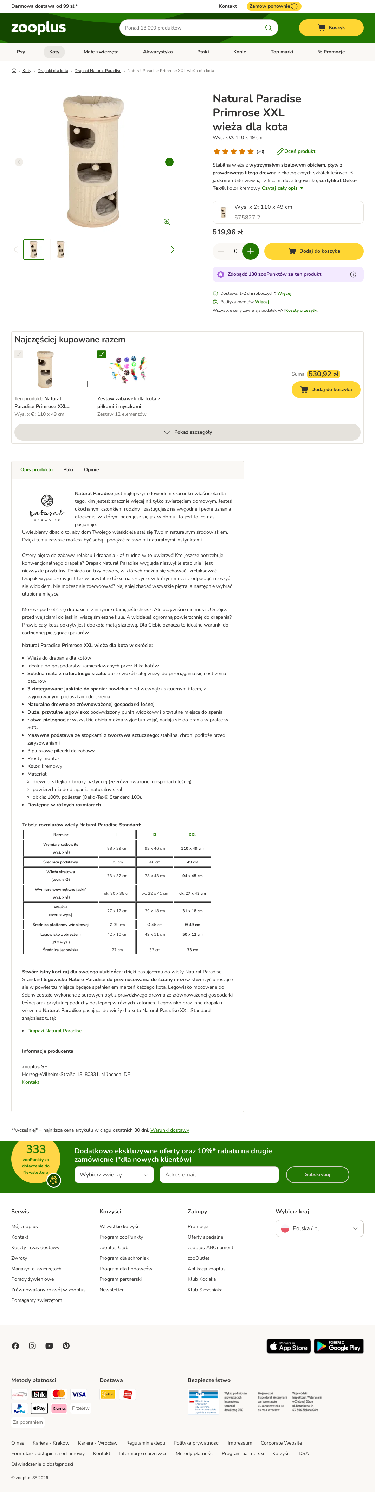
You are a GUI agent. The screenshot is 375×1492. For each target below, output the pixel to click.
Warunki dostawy (169, 1130)
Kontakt (228, 6)
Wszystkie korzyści (119, 1226)
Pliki (68, 469)
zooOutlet (198, 1258)
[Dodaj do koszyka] (314, 251)
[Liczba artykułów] (235, 251)
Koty (54, 51)
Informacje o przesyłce (143, 1453)
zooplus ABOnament (210, 1247)
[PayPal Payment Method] (19, 1409)
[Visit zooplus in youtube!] (49, 1346)
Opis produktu (36, 469)
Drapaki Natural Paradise (98, 70)
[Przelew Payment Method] (81, 1408)
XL (155, 834)
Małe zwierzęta (101, 51)
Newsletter (111, 1289)
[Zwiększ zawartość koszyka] (250, 251)
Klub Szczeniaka (205, 1289)
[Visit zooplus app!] (288, 1352)
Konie (239, 51)
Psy (21, 51)
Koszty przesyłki (301, 310)
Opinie (91, 469)
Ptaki (203, 51)
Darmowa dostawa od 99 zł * (44, 6)
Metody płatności (194, 1453)
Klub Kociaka (202, 1279)
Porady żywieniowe (32, 1279)
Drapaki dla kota (53, 70)
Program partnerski (120, 1279)
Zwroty (19, 1258)
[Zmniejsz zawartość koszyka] (221, 251)
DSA (304, 1453)
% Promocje (331, 51)
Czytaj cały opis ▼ (283, 188)
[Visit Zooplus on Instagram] (32, 1346)
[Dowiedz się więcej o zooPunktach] (353, 274)
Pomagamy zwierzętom (36, 1300)
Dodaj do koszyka (330, 390)
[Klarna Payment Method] (59, 1409)
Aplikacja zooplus (207, 1268)
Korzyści (281, 1453)
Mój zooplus (24, 1226)
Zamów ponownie (274, 6)
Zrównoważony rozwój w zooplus (48, 1289)
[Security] (203, 1403)
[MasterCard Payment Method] (59, 1395)
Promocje (198, 1226)
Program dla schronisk (124, 1258)
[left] (19, 162)
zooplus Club (113, 1247)
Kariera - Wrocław (98, 1443)
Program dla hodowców (126, 1268)
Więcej (284, 293)
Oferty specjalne (205, 1237)
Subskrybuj (317, 1174)
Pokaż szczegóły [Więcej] (187, 432)
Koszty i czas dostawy (35, 1247)
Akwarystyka (158, 51)
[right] (169, 162)
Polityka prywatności (196, 1443)
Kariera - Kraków (51, 1443)
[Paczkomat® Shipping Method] (107, 1395)
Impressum (240, 1443)
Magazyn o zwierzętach (36, 1268)
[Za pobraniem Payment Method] (28, 1422)
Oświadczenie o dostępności (42, 1464)
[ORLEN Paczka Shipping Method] (127, 1395)
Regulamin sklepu (145, 1443)
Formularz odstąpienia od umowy (48, 1453)
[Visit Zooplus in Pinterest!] (66, 1346)
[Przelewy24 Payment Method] (19, 1395)
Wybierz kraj (292, 1211)
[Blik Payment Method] (39, 1395)
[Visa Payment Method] (78, 1395)
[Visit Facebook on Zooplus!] (15, 1346)
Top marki (282, 51)
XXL (192, 834)
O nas (17, 1443)
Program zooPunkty (121, 1237)
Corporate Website (281, 1443)
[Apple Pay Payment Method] (39, 1409)
